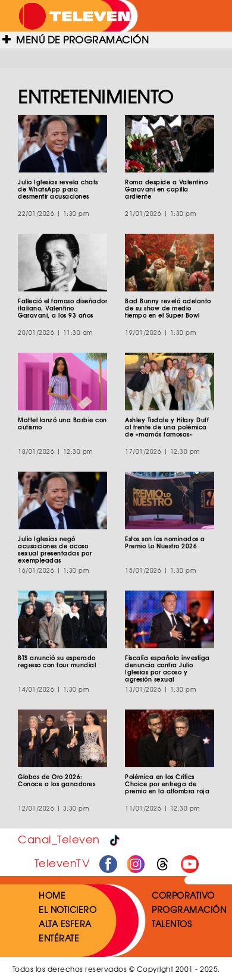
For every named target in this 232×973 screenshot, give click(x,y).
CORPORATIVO (183, 895)
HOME (52, 895)
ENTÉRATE (59, 938)
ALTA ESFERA (65, 924)
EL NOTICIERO (67, 909)
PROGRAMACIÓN (189, 909)
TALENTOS (172, 924)
